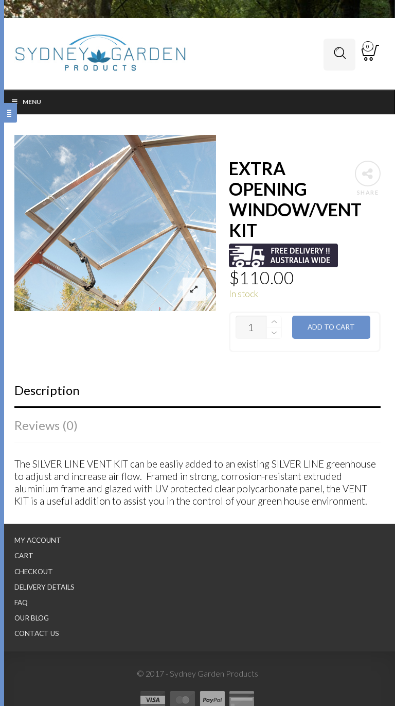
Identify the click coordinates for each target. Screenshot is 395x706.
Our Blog (31, 618)
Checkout (33, 571)
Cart (23, 556)
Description (47, 390)
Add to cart (331, 327)
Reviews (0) (46, 425)
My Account (37, 540)
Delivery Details (44, 587)
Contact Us (36, 633)
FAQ (21, 602)
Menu (26, 102)
